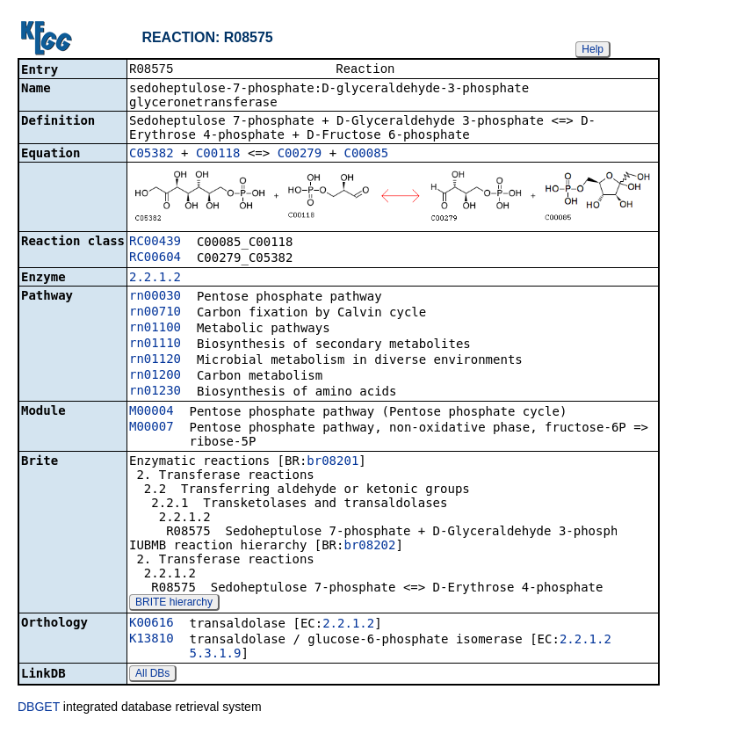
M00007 (151, 428)
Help (593, 49)
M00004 (151, 412)
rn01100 (155, 329)
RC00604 (155, 258)
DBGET (39, 708)
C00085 (366, 155)
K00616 (151, 624)
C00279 (300, 155)
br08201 (332, 462)
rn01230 (155, 392)
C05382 (151, 155)
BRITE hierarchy (174, 604)
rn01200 (155, 376)
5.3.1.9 (215, 655)
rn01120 (155, 360)
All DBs (152, 675)
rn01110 (155, 344)
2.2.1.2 (155, 279)
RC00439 (155, 243)
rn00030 (155, 297)
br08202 (369, 547)
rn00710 (155, 313)
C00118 (218, 155)
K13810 (151, 640)
